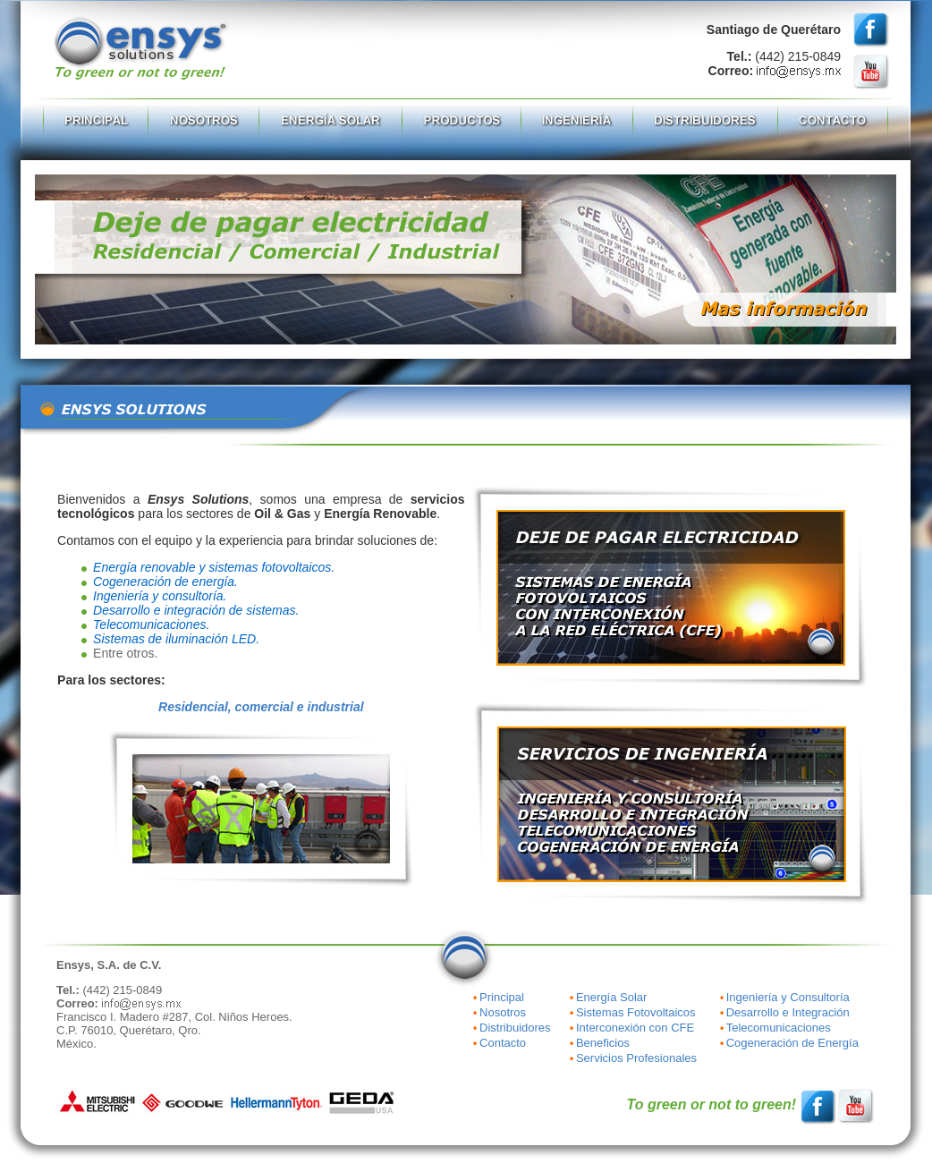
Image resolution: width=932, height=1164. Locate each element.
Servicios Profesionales (636, 1058)
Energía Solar (612, 997)
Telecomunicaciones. (151, 624)
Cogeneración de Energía (792, 1042)
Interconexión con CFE (635, 1027)
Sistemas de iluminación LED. (176, 639)
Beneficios (603, 1042)
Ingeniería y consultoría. (159, 596)
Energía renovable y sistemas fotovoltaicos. (214, 567)
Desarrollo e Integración (788, 1012)
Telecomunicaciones (778, 1027)
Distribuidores (514, 1027)
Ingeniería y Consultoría (788, 997)
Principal (501, 997)
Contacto (502, 1042)
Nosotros (502, 1012)
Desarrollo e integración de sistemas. (196, 610)
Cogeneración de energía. (165, 581)
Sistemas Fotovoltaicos (636, 1012)
